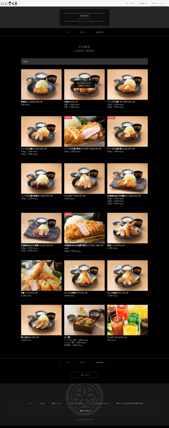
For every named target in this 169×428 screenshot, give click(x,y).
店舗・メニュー (157, 3)
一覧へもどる (84, 375)
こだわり (138, 3)
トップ (124, 3)
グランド (83, 32)
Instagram (87, 413)
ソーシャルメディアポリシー (101, 404)
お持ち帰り (97, 32)
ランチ (70, 32)
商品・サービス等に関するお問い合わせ (133, 404)
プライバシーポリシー (76, 404)
